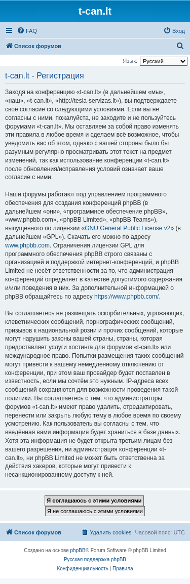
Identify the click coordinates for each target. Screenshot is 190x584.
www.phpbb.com (27, 245)
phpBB (78, 550)
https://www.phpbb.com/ (126, 296)
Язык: (130, 61)
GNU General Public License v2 (127, 228)
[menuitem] (27, 31)
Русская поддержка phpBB (95, 559)
